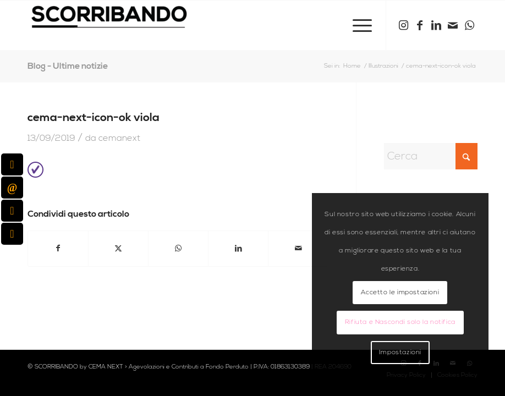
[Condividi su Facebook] (58, 248)
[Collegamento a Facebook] (419, 25)
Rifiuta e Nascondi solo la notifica (400, 322)
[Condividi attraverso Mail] (298, 248)
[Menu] (357, 25)
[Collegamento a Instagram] (403, 25)
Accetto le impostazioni (400, 292)
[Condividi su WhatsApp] (178, 248)
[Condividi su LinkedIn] (238, 248)
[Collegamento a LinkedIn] (436, 25)
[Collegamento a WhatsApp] (469, 25)
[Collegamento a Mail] (452, 25)
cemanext (119, 138)
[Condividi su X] (118, 248)
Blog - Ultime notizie (68, 66)
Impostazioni (400, 352)
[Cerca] (430, 156)
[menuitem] (357, 25)
